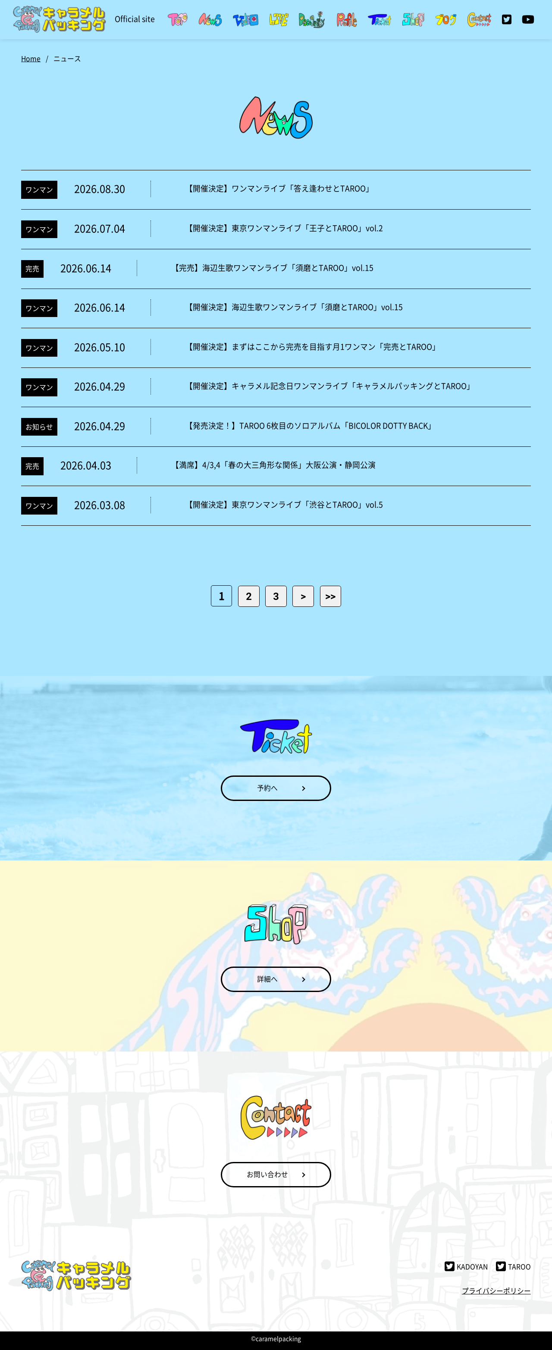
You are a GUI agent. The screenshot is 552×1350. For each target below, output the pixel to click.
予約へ (267, 788)
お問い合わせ (267, 1174)
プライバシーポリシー (496, 1291)
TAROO (513, 1267)
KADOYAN (466, 1267)
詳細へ (267, 979)
